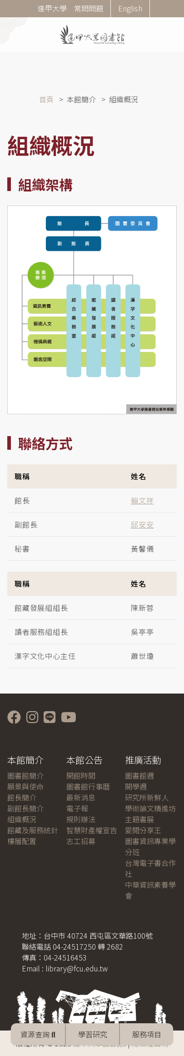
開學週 (136, 786)
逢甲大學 (52, 8)
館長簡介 (21, 797)
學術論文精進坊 (150, 808)
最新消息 (80, 797)
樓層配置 (21, 840)
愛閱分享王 (143, 830)
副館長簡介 (25, 808)
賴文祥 (142, 500)
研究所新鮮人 (147, 797)
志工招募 (80, 840)
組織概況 (21, 819)
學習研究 (92, 1034)
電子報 (77, 808)
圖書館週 (139, 775)
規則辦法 (80, 819)
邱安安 (142, 524)
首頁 (46, 99)
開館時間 (80, 775)
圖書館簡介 (25, 775)
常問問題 (88, 8)
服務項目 (146, 1034)
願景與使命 (25, 786)
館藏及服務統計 (32, 830)
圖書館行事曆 (88, 786)
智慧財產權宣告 (91, 830)
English (130, 8)
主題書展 (139, 819)
